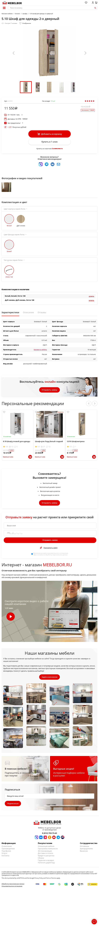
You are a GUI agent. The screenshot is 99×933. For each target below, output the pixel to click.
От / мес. (14, 115)
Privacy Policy (38, 880)
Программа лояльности (48, 851)
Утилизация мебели (46, 848)
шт (53, 101)
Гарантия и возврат (46, 862)
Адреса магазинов (49, 679)
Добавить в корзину (49, 134)
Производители (8, 851)
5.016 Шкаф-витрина (75, 443)
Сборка (41, 860)
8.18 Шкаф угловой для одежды (16, 443)
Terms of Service (51, 880)
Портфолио (6, 853)
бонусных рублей (17, 127)
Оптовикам (84, 848)
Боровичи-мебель (40, 351)
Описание (28, 314)
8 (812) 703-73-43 (49, 835)
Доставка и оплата (45, 855)
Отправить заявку (49, 391)
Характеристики (10, 314)
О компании (7, 848)
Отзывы (42, 314)
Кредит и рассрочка (46, 858)
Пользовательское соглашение (12, 888)
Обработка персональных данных (13, 886)
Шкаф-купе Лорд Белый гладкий (49, 443)
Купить (91, 298)
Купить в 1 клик (49, 142)
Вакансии (84, 853)
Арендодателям (86, 851)
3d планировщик (45, 853)
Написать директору (46, 865)
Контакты (5, 858)
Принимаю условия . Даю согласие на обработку (50, 555)
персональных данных (60, 556)
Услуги (4, 855)
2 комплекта (57, 149)
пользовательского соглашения (57, 555)
